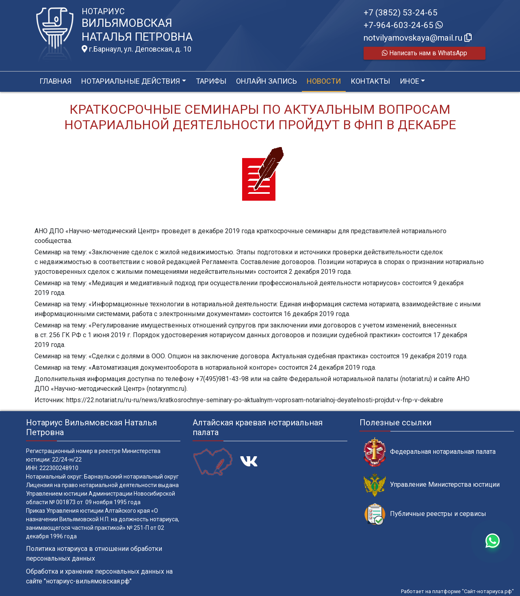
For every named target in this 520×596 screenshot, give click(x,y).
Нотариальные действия (130, 81)
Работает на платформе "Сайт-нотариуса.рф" (457, 591)
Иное (409, 81)
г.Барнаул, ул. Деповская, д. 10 (136, 49)
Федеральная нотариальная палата (430, 452)
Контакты (370, 81)
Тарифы (211, 81)
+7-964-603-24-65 (403, 25)
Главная (55, 81)
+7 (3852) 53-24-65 (401, 12)
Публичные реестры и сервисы (425, 514)
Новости (324, 81)
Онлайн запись (266, 81)
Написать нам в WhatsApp (424, 53)
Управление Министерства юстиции (432, 485)
